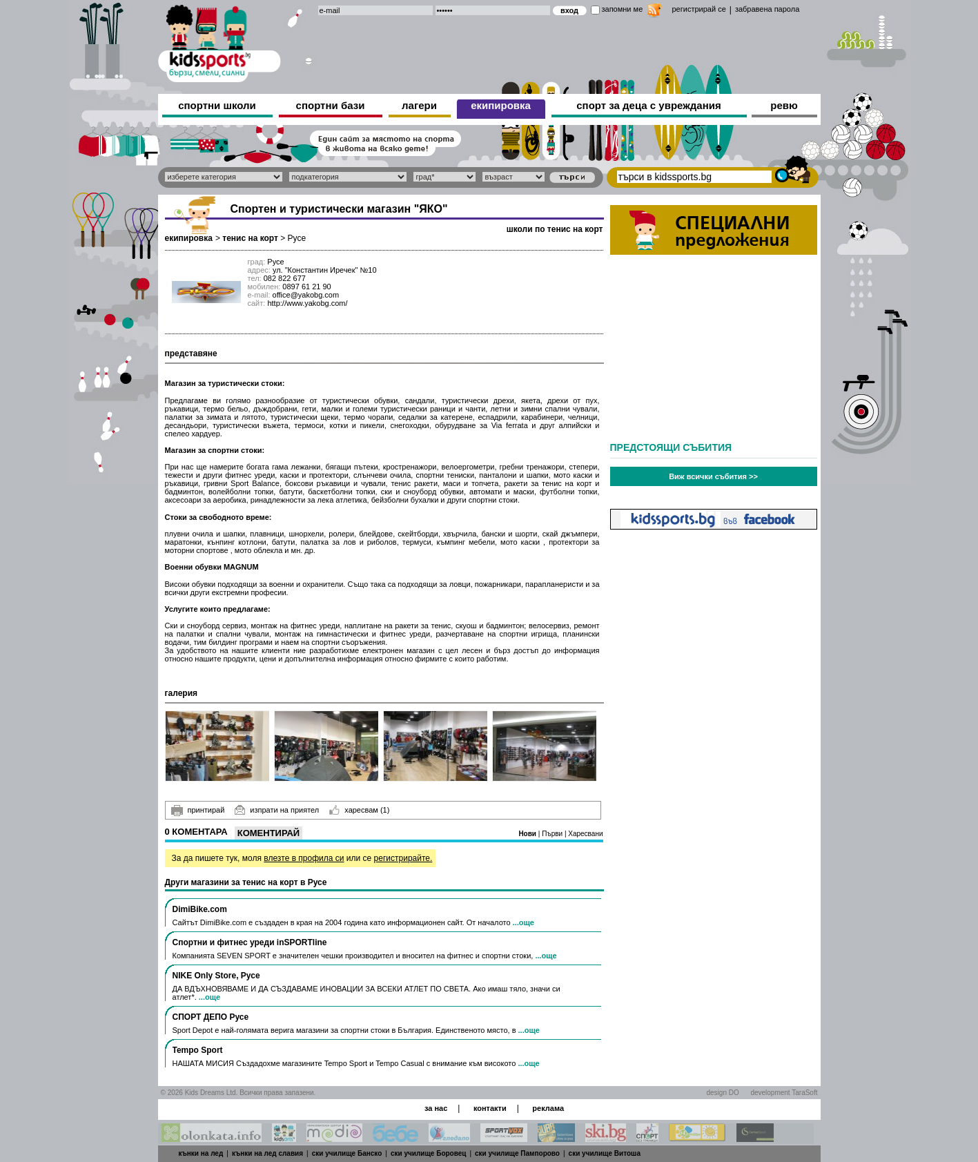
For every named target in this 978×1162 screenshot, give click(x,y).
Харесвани (585, 833)
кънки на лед (201, 1153)
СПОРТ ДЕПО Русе (211, 1017)
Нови (528, 833)
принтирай (198, 810)
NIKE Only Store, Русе (216, 975)
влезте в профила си (304, 858)
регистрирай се (699, 9)
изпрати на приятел (277, 810)
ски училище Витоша (604, 1153)
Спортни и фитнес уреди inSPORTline (250, 942)
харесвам (359, 810)
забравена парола (767, 9)
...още (523, 922)
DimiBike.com (200, 909)
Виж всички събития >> (713, 476)
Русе (297, 238)
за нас (435, 1108)
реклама (548, 1108)
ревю (784, 105)
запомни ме (622, 9)
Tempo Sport (198, 1050)
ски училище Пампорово (517, 1153)
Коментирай (268, 833)
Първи (553, 833)
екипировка (501, 105)
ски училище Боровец (429, 1153)
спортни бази (330, 105)
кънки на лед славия (267, 1153)
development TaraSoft (783, 1092)
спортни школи (217, 105)
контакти (490, 1108)
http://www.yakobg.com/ (307, 303)
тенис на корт (250, 238)
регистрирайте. (403, 858)
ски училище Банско (347, 1153)
